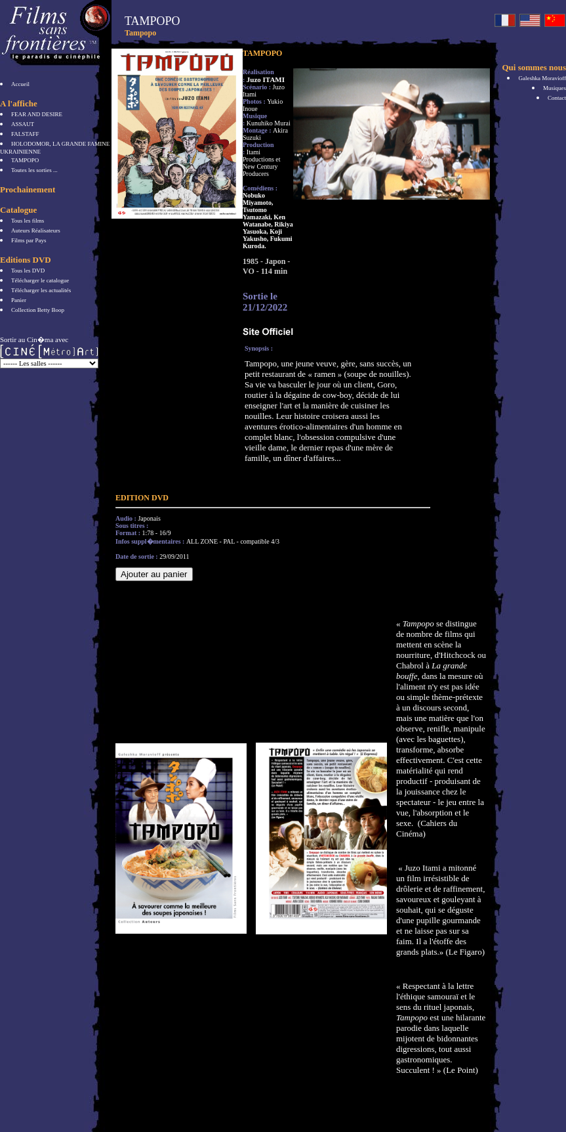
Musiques (554, 88)
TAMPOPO (25, 160)
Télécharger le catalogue (40, 280)
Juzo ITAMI (266, 79)
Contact (557, 98)
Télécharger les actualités (41, 290)
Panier (18, 300)
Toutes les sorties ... (34, 170)
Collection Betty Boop (37, 310)
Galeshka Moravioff (542, 78)
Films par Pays (29, 240)
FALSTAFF (25, 134)
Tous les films (27, 220)
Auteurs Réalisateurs (35, 230)
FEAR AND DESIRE (36, 114)
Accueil (20, 84)
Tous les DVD (28, 270)
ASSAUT (22, 124)
